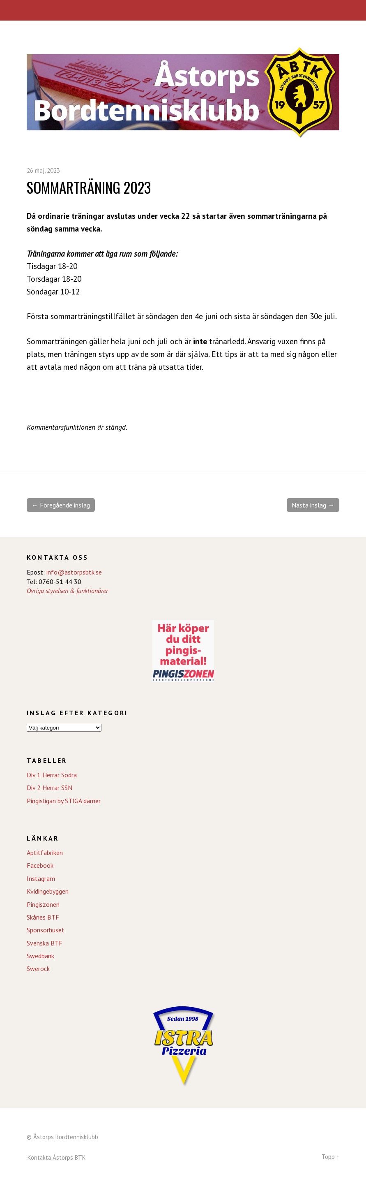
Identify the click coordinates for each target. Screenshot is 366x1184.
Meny (183, 10)
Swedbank (40, 956)
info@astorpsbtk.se (74, 572)
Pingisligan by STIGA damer (64, 801)
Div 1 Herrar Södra (52, 775)
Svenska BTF (44, 943)
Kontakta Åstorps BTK (57, 1157)
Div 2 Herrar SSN (49, 787)
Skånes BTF (43, 917)
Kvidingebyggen (48, 891)
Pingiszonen (43, 904)
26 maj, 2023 (43, 170)
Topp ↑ (330, 1157)
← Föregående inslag (61, 505)
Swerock (38, 968)
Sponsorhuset (45, 930)
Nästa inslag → (313, 505)
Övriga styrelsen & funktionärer (67, 590)
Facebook (40, 865)
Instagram (41, 878)
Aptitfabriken (45, 852)
